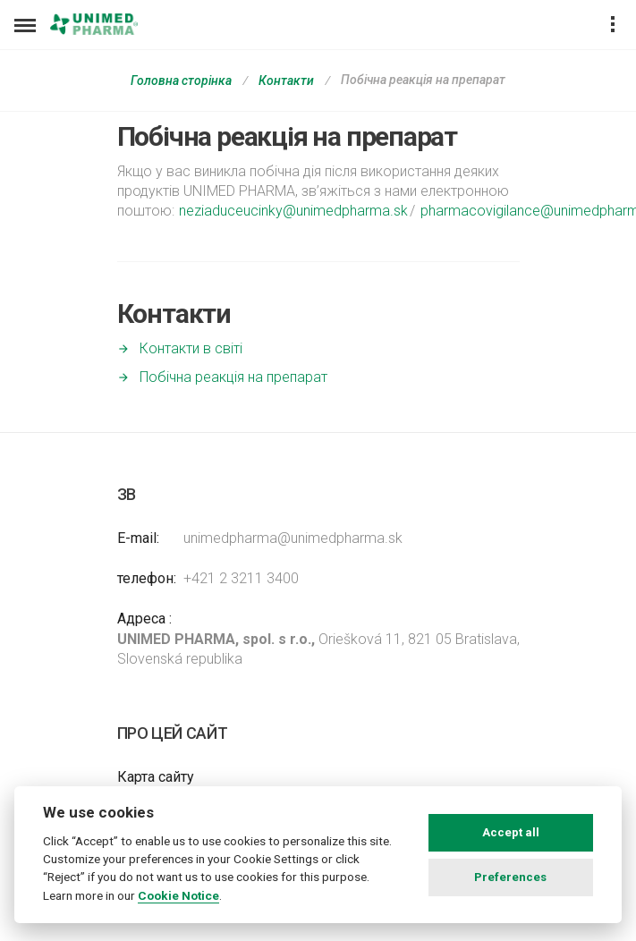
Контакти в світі (191, 348)
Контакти (286, 80)
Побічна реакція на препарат (233, 377)
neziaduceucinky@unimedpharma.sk (293, 210)
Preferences (510, 877)
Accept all (510, 832)
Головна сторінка (181, 80)
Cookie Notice (178, 895)
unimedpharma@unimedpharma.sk (293, 538)
